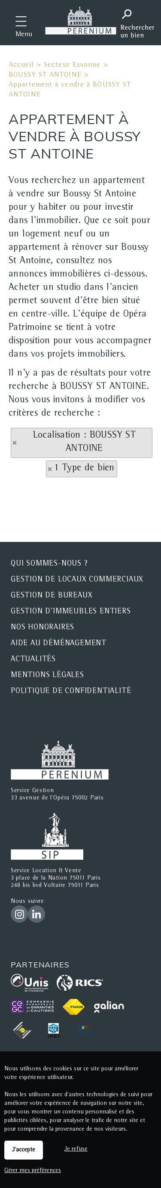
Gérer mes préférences (32, 1171)
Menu (23, 34)
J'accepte (23, 1150)
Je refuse (76, 1149)
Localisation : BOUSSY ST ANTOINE (84, 442)
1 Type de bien (84, 468)
